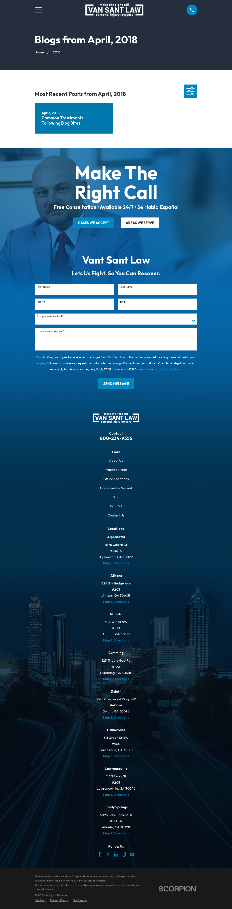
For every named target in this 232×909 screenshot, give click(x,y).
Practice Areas (116, 469)
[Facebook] (100, 854)
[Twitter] (108, 854)
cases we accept (93, 223)
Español (116, 506)
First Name (43, 287)
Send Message (116, 384)
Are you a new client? (50, 316)
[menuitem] (40, 900)
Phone (41, 301)
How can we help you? (51, 331)
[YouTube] (132, 854)
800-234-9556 (116, 438)
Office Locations (116, 479)
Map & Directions (116, 563)
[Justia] (124, 854)
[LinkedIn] (116, 854)
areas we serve (140, 223)
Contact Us (116, 515)
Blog (116, 497)
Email (122, 301)
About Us (116, 460)
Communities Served (116, 488)
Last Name (126, 287)
